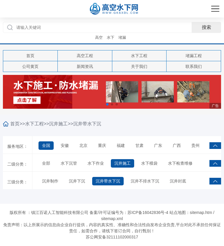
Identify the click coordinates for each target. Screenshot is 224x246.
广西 (177, 145)
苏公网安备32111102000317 (112, 237)
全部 (46, 163)
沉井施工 (58, 123)
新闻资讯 (85, 66)
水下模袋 (149, 163)
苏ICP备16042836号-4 (147, 212)
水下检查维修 (180, 163)
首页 (30, 55)
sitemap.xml (112, 218)
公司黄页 (30, 66)
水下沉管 (69, 163)
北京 (83, 145)
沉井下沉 (77, 181)
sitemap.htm (201, 212)
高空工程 (85, 55)
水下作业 (96, 163)
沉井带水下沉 (87, 123)
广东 (158, 145)
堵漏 (122, 37)
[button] (107, 104)
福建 (121, 145)
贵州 (195, 145)
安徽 (65, 145)
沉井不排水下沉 (145, 181)
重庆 (102, 145)
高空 (99, 37)
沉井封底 (178, 181)
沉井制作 (50, 181)
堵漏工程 (194, 55)
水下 (110, 37)
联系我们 (194, 66)
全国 (46, 145)
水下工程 (139, 55)
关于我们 (139, 66)
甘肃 (139, 145)
